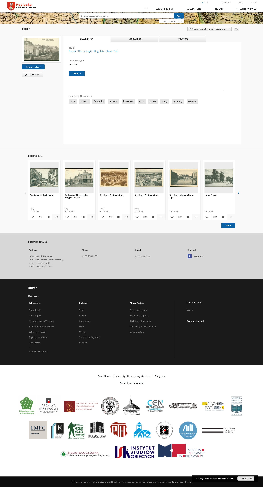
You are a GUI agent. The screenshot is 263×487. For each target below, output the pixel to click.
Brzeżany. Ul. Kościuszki (42, 195)
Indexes (219, 8)
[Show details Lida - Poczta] (231, 217)
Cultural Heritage (37, 331)
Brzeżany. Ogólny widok (111, 195)
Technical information (140, 321)
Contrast (226, 2)
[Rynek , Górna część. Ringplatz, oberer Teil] (41, 49)
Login (253, 2)
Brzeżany (178, 101)
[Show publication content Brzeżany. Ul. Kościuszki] (48, 217)
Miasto (84, 101)
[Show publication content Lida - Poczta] (223, 217)
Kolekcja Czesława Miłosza (41, 326)
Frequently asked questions (143, 326)
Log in (190, 309)
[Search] (179, 15)
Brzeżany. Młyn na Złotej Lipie (181, 196)
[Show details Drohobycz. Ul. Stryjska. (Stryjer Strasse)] (91, 217)
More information (225, 479)
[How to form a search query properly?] (181, 21)
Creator (83, 315)
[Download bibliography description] (40, 217)
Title (81, 310)
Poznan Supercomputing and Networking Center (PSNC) (163, 481)
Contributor (84, 321)
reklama (113, 101)
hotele (153, 101)
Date (81, 326)
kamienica (128, 101)
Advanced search (169, 21)
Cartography (35, 315)
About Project (164, 8)
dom (141, 101)
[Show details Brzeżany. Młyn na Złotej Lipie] (196, 217)
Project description (139, 310)
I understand (246, 478)
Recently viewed (246, 8)
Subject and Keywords (89, 337)
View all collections (38, 351)
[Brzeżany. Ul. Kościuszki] (44, 177)
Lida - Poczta (210, 195)
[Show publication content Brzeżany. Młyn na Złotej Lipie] (188, 217)
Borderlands (35, 310)
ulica (73, 101)
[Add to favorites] (236, 29)
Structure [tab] (183, 39)
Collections (193, 8)
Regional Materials (38, 337)
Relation (83, 342)
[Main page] (146, 9)
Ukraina (192, 101)
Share (241, 2)
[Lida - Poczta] (219, 177)
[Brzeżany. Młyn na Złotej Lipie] (184, 177)
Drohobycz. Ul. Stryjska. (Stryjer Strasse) (76, 196)
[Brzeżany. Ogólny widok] (114, 177)
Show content (33, 66)
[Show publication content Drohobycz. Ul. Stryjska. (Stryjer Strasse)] (83, 217)
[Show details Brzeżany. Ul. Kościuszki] (56, 217)
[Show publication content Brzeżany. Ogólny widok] (118, 217)
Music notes (34, 342)
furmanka (99, 101)
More (228, 225)
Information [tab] (135, 39)
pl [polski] (207, 3)
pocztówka (74, 64)
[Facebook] (190, 256)
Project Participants (139, 315)
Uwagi (82, 331)
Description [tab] (86, 39)
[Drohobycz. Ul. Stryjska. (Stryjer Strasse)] (79, 177)
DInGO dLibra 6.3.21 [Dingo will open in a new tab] (103, 481)
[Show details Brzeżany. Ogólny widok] (126, 217)
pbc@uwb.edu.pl (142, 256)
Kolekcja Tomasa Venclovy (41, 321)
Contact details (137, 331)
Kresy (165, 101)
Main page (33, 295)
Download (31, 75)
